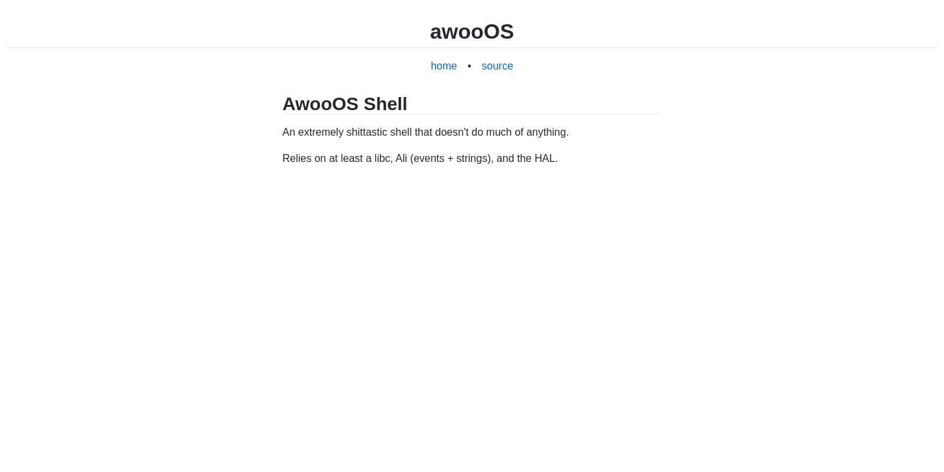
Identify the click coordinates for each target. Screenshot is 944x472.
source (497, 65)
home (444, 65)
